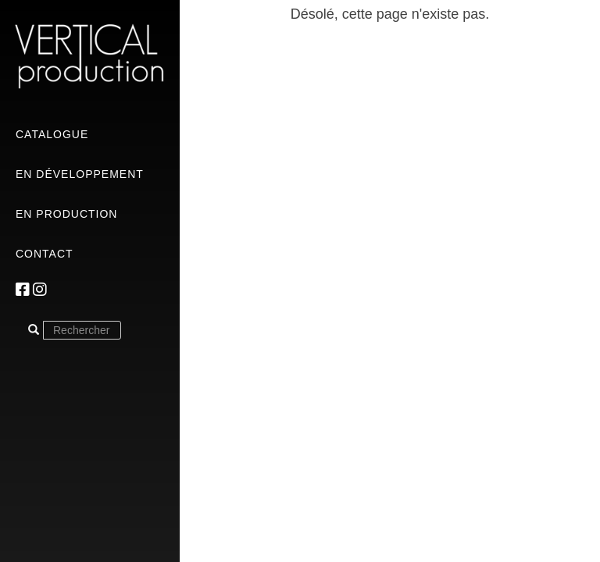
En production (66, 214)
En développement (80, 174)
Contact (44, 253)
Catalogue (52, 134)
